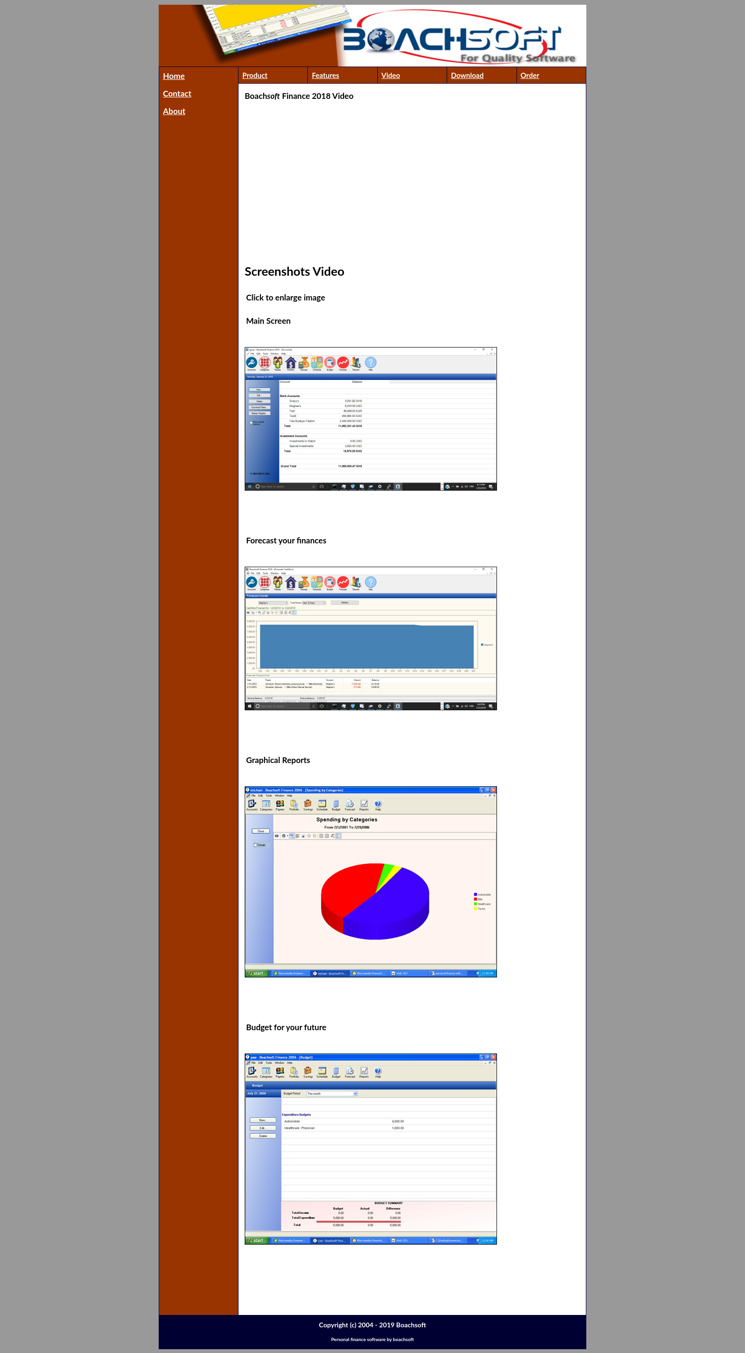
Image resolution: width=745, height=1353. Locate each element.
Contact (177, 93)
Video (391, 75)
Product (254, 75)
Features (325, 75)
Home (174, 76)
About (174, 111)
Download (467, 75)
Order (530, 75)
